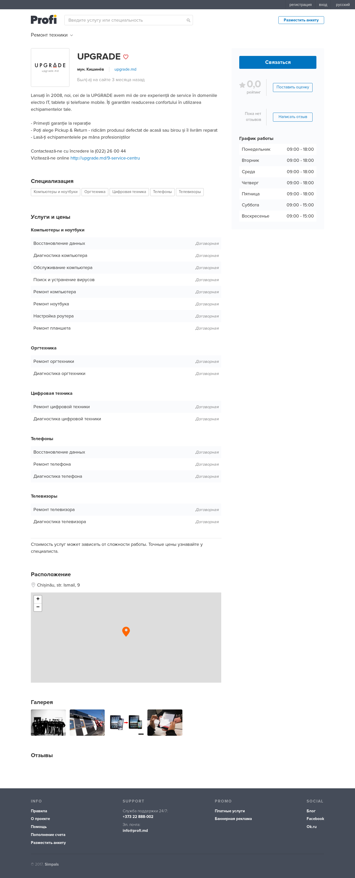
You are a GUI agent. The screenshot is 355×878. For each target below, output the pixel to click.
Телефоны (162, 191)
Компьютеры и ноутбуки (55, 191)
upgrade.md (125, 69)
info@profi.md (135, 830)
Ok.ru (312, 826)
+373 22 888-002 (138, 816)
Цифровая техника (129, 191)
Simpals (52, 864)
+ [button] (38, 599)
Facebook (315, 818)
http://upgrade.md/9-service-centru (105, 158)
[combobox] (128, 20)
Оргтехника (94, 191)
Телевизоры (190, 191)
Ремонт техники (52, 35)
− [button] (38, 607)
